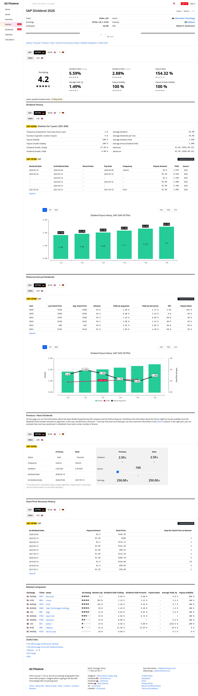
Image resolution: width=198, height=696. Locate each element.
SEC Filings (32, 653)
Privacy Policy (147, 683)
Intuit (48, 604)
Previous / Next (48, 43)
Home (179, 11)
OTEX (41, 616)
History (29, 43)
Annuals (36, 43)
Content (67, 686)
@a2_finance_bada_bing (107, 676)
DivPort (160, 421)
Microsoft (50, 596)
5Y (45, 210)
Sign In (192, 4)
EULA (144, 681)
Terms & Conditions (150, 688)
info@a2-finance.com (167, 668)
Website (31, 650)
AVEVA (48, 624)
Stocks (186, 11)
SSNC (41, 608)
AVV (40, 624)
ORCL (41, 600)
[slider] (117, 472)
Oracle (48, 600)
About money (50, 686)
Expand (32, 193)
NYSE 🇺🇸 (52, 52)
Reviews (32, 688)
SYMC (41, 620)
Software (191, 22)
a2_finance (96, 686)
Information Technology (184, 18)
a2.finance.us (105, 678)
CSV (175, 210)
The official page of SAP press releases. (43, 644)
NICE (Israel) (51, 631)
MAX (56, 210)
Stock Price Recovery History (67, 43)
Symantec (50, 620)
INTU (41, 604)
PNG (168, 210)
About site (40, 686)
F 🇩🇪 (61, 52)
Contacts (75, 686)
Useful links (103, 43)
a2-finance (101, 688)
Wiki (29, 656)
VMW (40, 628)
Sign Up (184, 4)
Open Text (50, 616)
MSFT (41, 597)
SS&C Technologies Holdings (57, 608)
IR (39, 650)
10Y (50, 210)
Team (60, 686)
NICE (41, 632)
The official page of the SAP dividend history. (46, 647)
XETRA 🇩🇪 (39, 52)
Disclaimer (146, 678)
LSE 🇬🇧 (39, 58)
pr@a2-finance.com (162, 671)
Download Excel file (186, 159)
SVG (161, 210)
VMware (49, 628)
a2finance (104, 681)
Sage (48, 612)
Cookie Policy (147, 676)
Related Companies (89, 43)
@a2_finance (103, 683)
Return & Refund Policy (151, 686)
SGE (40, 612)
